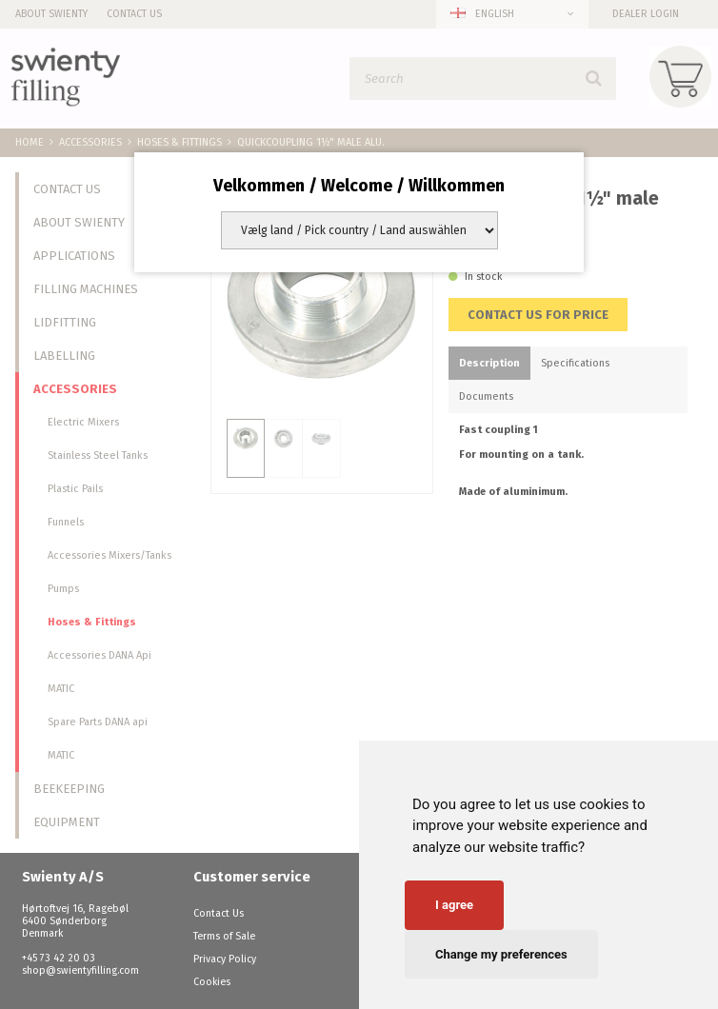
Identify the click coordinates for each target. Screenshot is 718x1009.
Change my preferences (501, 954)
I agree (454, 905)
